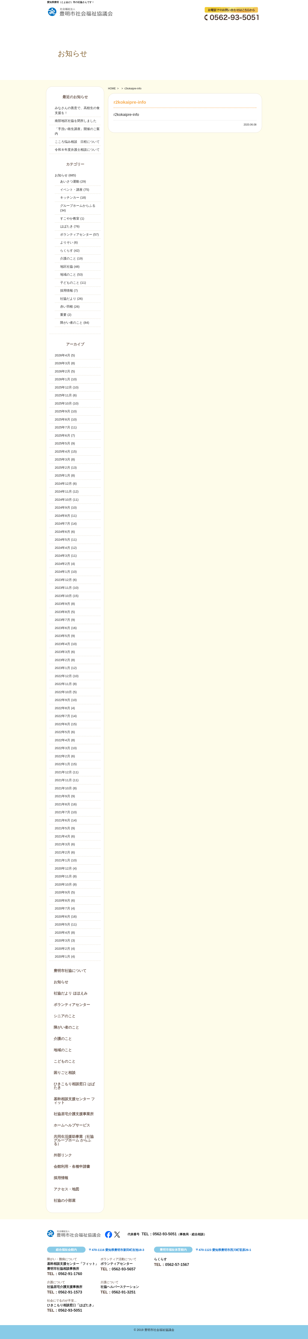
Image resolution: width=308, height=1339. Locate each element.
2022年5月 (62, 732)
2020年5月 (62, 924)
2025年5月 (62, 443)
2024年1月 (62, 571)
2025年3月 (62, 459)
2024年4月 (62, 547)
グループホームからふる (77, 205)
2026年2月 (62, 371)
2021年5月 (62, 828)
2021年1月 (62, 860)
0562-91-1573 (70, 1292)
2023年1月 (62, 668)
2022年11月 (63, 684)
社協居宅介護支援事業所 (74, 1114)
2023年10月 (63, 596)
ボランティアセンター (76, 234)
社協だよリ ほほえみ (70, 993)
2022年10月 (63, 692)
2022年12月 (63, 676)
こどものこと (65, 1061)
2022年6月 (62, 724)
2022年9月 (62, 700)
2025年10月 (63, 403)
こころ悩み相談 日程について (77, 141)
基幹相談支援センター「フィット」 (72, 1263)
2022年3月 (62, 748)
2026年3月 (62, 363)
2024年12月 (63, 483)
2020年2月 (62, 948)
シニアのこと (65, 1016)
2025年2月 (62, 467)
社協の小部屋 (65, 1201)
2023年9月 (62, 603)
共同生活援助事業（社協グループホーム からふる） (74, 1140)
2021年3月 (62, 844)
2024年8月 (62, 515)
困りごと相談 (65, 1073)
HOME (112, 88)
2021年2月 (62, 852)
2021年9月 (62, 796)
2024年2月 (62, 563)
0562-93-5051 (165, 1234)
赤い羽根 (66, 306)
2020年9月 (62, 892)
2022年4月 (62, 740)
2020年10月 (63, 884)
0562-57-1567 (177, 1264)
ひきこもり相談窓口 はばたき (74, 1086)
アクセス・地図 (66, 1189)
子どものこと (69, 282)
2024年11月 (63, 491)
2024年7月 (62, 523)
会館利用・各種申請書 (72, 1167)
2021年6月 (62, 820)
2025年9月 (62, 411)
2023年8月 (62, 612)
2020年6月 (62, 916)
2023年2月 (62, 660)
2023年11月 (63, 587)
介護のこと (68, 258)
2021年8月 (62, 804)
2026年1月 (62, 379)
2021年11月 (63, 780)
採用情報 (66, 290)
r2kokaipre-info (126, 114)
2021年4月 (62, 836)
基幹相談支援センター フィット (74, 1101)
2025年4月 (62, 451)
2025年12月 (63, 387)
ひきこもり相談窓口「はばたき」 (71, 1305)
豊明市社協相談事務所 (63, 1268)
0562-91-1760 (70, 1274)
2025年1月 (62, 475)
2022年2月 (62, 756)
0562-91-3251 (124, 1292)
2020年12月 (63, 868)
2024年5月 (62, 539)
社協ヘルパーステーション (120, 1287)
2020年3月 (62, 940)
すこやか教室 (69, 218)
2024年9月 (62, 507)
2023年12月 (63, 580)
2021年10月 (63, 788)
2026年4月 (62, 355)
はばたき (66, 226)
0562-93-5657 (124, 1269)
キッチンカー (69, 197)
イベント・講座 (71, 189)
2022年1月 (62, 764)
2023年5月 (62, 636)
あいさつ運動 (69, 181)
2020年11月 (63, 876)
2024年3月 (62, 555)
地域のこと (68, 274)
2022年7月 (62, 716)
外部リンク (63, 1155)
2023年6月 (62, 628)
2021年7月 (62, 812)
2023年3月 (62, 652)
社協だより (68, 298)
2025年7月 (62, 427)
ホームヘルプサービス (72, 1125)
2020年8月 (62, 900)
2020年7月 (62, 908)
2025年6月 (62, 435)
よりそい (66, 242)
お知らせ (61, 175)
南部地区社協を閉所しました (75, 121)
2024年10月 (63, 499)
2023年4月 (62, 644)
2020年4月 (62, 932)
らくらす (66, 250)
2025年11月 (63, 395)
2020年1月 (62, 956)
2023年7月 (62, 620)
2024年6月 (62, 531)
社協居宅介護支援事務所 (64, 1287)
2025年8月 (62, 419)
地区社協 (66, 266)
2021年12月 (63, 772)
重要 (63, 314)
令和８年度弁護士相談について (77, 149)
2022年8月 (62, 708)
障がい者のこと (71, 322)
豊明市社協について (70, 971)
